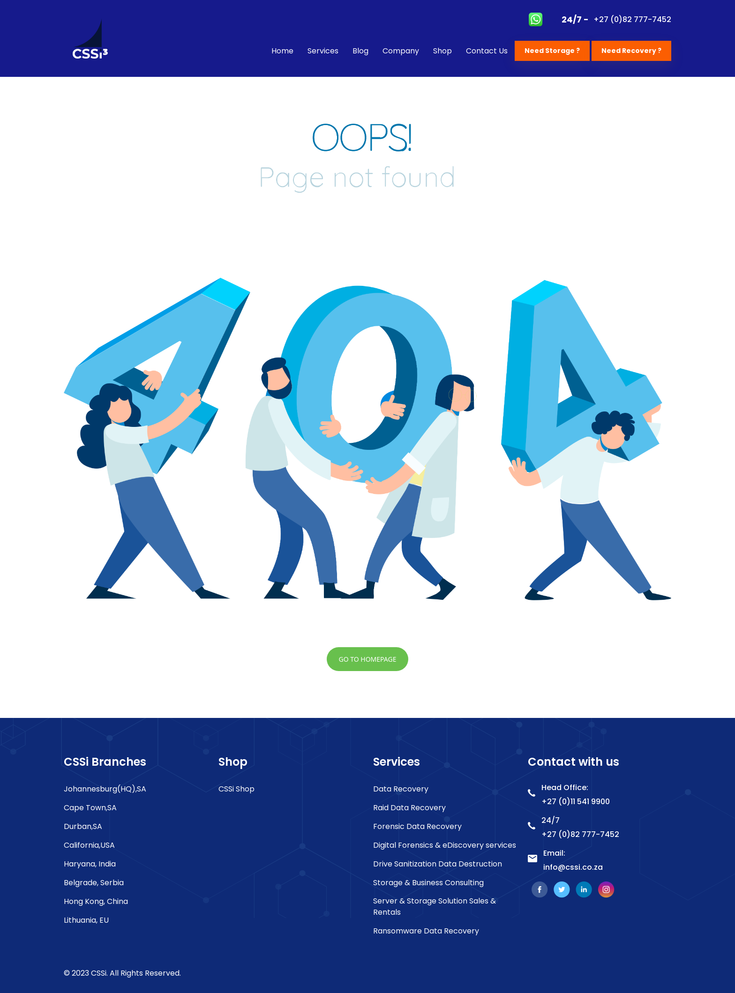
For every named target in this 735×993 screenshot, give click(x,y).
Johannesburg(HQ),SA (105, 789)
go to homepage (367, 659)
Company (400, 50)
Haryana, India (90, 864)
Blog (360, 50)
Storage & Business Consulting (428, 882)
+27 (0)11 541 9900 (575, 801)
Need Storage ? (552, 50)
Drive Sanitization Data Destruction (437, 864)
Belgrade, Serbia (94, 882)
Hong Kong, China (96, 901)
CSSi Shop (236, 789)
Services (323, 50)
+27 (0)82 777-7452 (632, 19)
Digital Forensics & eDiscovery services (444, 845)
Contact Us (487, 50)
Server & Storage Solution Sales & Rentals (434, 907)
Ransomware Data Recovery (426, 931)
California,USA (89, 845)
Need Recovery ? (631, 50)
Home (282, 50)
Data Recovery (400, 789)
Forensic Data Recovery (417, 826)
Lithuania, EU (86, 920)
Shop (442, 50)
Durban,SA (83, 826)
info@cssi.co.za (573, 867)
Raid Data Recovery (409, 807)
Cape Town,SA (90, 807)
